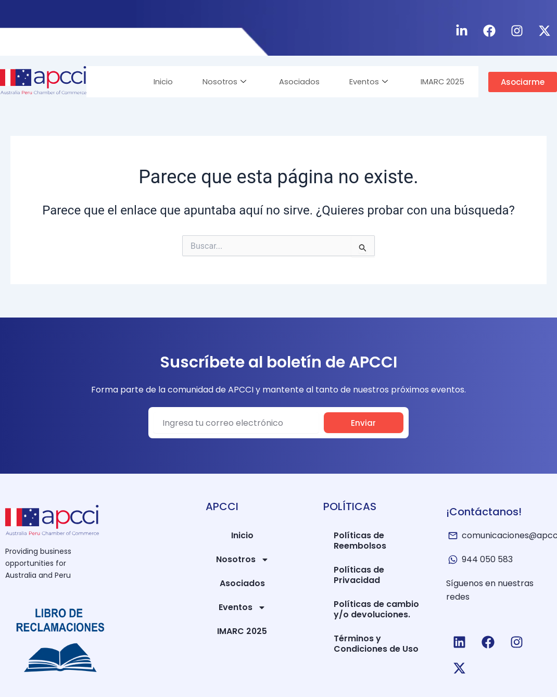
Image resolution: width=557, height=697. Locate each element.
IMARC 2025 (441, 81)
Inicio (153, 81)
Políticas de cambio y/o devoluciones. (376, 609)
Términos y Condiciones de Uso (376, 643)
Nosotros (216, 81)
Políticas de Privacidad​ (359, 575)
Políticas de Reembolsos (360, 540)
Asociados (293, 81)
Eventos (364, 81)
